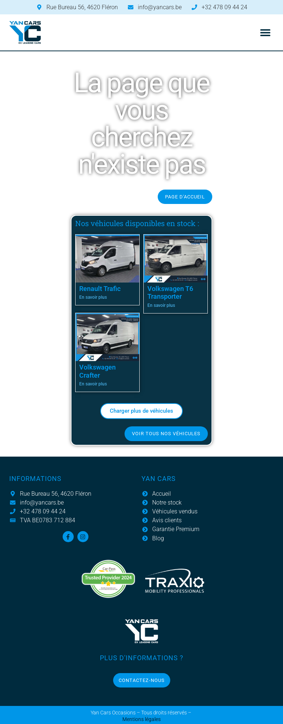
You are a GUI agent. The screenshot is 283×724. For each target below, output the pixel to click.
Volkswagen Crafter (97, 371)
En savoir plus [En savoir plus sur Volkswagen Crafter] (93, 384)
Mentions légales (141, 719)
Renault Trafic (99, 288)
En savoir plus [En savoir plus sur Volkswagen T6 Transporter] (161, 305)
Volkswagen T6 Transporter (170, 293)
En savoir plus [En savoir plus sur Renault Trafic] (93, 297)
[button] (265, 32)
